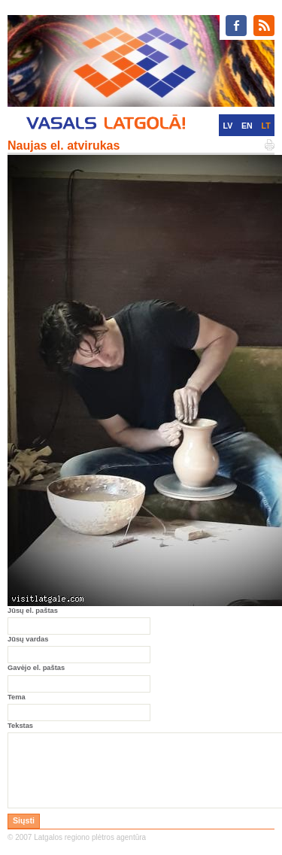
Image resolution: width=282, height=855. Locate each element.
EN (247, 125)
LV (227, 125)
